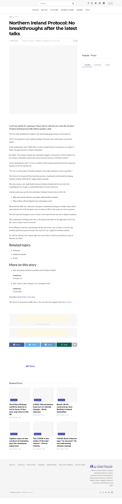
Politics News (27, 297)
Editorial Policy (52, 465)
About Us (12, 465)
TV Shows (54, 10)
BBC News (14, 41)
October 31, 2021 (62, 449)
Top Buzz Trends (15, 492)
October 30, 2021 (28, 41)
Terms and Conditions (66, 465)
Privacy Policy (31, 465)
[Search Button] (73, 3)
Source (69, 302)
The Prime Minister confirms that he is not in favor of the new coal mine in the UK (19, 409)
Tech (87, 10)
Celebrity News (67, 10)
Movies (36, 10)
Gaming (79, 10)
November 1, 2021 (15, 417)
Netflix (44, 10)
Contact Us (21, 465)
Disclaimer (41, 465)
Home (11, 17)
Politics (16, 17)
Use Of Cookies (80, 465)
